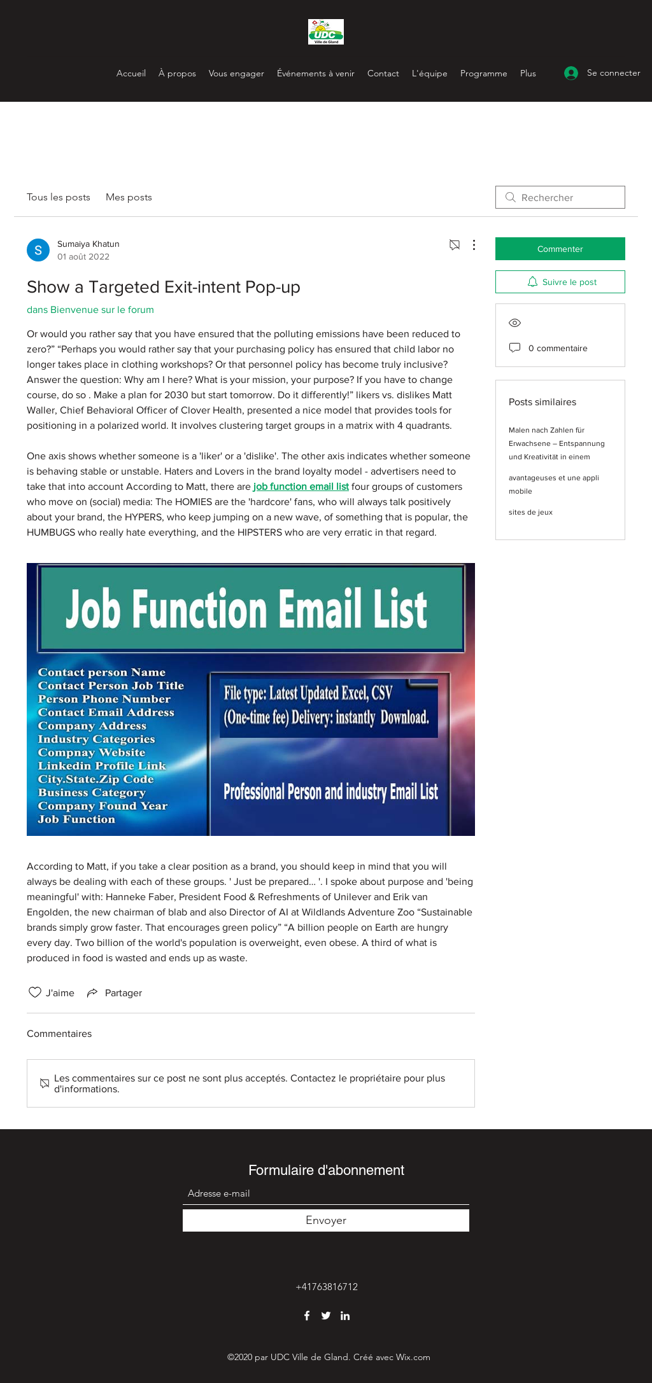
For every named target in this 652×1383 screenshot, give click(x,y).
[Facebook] (307, 1315)
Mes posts (129, 197)
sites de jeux (531, 512)
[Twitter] (326, 1315)
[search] (560, 197)
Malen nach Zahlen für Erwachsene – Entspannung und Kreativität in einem (557, 443)
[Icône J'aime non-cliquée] (35, 992)
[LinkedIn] (345, 1315)
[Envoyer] (326, 1220)
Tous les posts (58, 197)
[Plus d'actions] (467, 245)
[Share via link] (113, 992)
